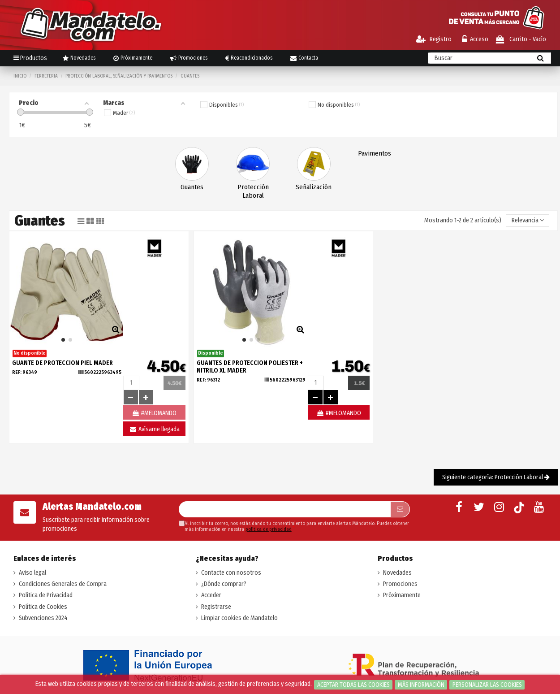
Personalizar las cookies (487, 685)
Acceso (475, 39)
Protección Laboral (253, 191)
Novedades (397, 573)
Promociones (400, 584)
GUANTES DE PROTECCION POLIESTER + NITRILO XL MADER (250, 366)
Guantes (192, 187)
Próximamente (402, 595)
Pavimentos (374, 153)
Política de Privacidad (46, 595)
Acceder (211, 595)
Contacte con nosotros (231, 573)
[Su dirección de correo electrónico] (284, 509)
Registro (434, 39)
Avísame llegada (154, 429)
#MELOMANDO (338, 413)
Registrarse (216, 607)
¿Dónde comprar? (223, 584)
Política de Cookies (43, 607)
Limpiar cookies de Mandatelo (239, 618)
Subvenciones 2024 (43, 618)
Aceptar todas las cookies (353, 685)
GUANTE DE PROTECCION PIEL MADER (62, 363)
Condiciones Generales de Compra (63, 584)
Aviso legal (32, 573)
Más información (421, 685)
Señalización (314, 187)
